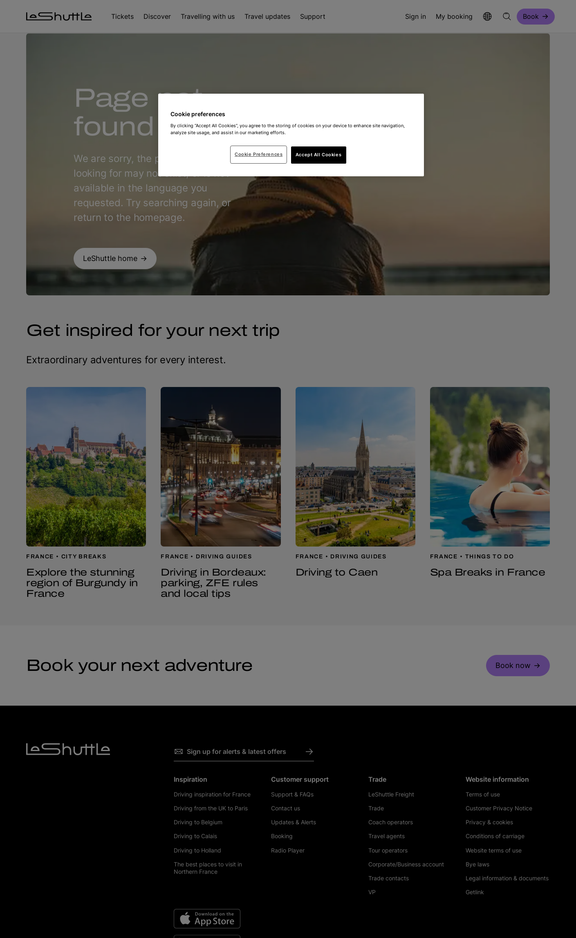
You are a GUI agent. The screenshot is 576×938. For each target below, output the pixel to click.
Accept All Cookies (318, 154)
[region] (291, 135)
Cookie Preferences (258, 154)
